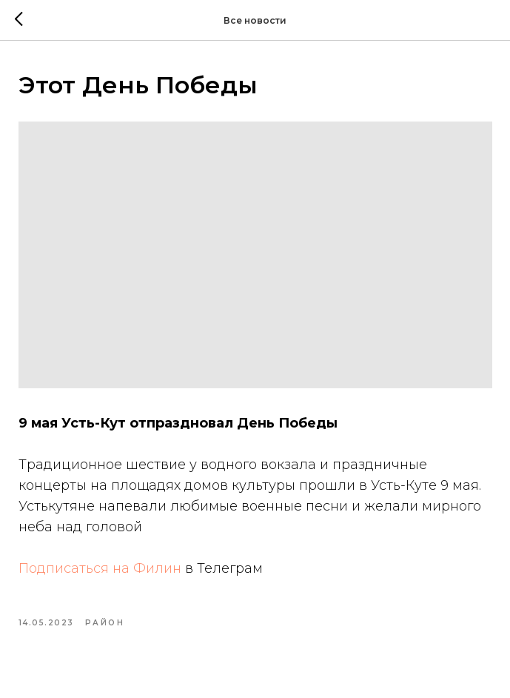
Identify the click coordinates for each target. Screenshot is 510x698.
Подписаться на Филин (100, 568)
